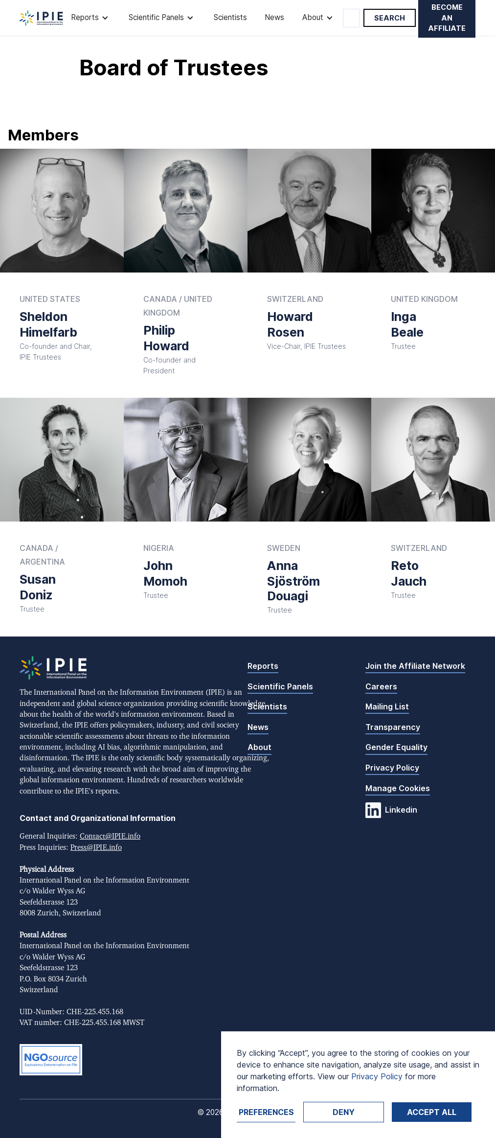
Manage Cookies (397, 788)
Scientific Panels (280, 686)
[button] (90, 17)
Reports (263, 666)
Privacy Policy (392, 768)
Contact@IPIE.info (110, 836)
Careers (381, 686)
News (274, 17)
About (259, 747)
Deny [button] (344, 1112)
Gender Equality (396, 747)
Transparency (392, 727)
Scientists (230, 17)
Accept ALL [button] (431, 1112)
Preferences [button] (266, 1112)
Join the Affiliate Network (415, 666)
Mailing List (387, 706)
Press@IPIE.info (96, 847)
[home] (41, 18)
